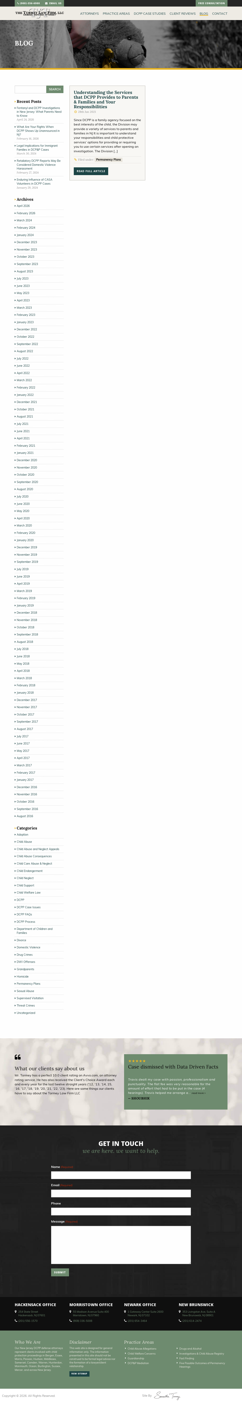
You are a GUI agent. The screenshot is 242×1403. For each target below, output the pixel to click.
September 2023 (27, 264)
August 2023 (25, 271)
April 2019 (23, 583)
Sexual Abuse (25, 991)
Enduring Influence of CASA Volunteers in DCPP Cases (34, 181)
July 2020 (22, 496)
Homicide (23, 976)
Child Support (25, 885)
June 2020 (23, 504)
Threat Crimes (26, 1005)
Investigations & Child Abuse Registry (201, 1353)
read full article (91, 171)
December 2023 (27, 242)
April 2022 (23, 373)
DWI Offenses (26, 962)
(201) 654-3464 (137, 1320)
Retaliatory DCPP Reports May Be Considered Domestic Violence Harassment (39, 164)
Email (62, 1185)
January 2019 (25, 605)
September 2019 (27, 562)
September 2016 (27, 809)
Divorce (21, 940)
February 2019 (26, 598)
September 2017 (27, 721)
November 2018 (27, 620)
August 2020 (25, 489)
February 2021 (26, 445)
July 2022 (22, 358)
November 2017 (27, 707)
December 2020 (27, 460)
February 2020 (26, 533)
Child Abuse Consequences (34, 856)
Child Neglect (25, 878)
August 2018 (25, 642)
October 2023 (25, 256)
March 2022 (24, 380)
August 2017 (25, 729)
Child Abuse (24, 842)
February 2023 (26, 315)
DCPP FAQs (24, 914)
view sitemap (79, 1374)
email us (53, 4)
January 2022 (25, 395)
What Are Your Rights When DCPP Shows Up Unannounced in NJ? (38, 130)
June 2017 (23, 743)
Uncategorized (26, 1013)
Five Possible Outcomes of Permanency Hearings (202, 1365)
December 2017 (27, 700)
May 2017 (23, 751)
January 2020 (25, 540)
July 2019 (22, 569)
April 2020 (23, 518)
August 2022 (25, 351)
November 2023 (27, 249)
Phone (56, 1203)
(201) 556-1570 (28, 1320)
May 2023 (23, 293)
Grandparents (25, 969)
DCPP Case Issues (29, 907)
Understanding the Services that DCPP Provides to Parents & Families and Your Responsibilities (106, 100)
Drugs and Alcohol (190, 1348)
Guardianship (136, 1358)
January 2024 (25, 235)
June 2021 (23, 431)
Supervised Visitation (30, 998)
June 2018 (23, 656)
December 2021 (27, 402)
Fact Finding (186, 1358)
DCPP (20, 900)
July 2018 (22, 649)
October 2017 (25, 714)
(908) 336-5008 (82, 1320)
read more (199, 1093)
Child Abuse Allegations (142, 1348)
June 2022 (23, 365)
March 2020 (24, 525)
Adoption (22, 834)
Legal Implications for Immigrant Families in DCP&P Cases (37, 147)
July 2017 (22, 736)
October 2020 (25, 474)
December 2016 (27, 787)
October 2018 (25, 627)
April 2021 (23, 438)
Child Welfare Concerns (142, 1353)
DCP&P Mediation (138, 1363)
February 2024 (26, 227)
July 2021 (22, 424)
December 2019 (27, 547)
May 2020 (23, 511)
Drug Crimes (25, 955)
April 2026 (23, 206)
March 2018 (24, 678)
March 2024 (24, 220)
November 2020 (27, 467)
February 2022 (26, 387)
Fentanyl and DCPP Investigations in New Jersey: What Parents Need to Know (39, 112)
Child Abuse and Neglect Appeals (38, 849)
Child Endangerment (30, 871)
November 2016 (27, 794)
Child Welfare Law (29, 892)
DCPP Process (26, 922)
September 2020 (27, 482)
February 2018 (26, 685)
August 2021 (25, 416)
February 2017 (26, 772)
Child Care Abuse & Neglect (34, 863)
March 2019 (24, 591)
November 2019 (27, 554)
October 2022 (25, 336)
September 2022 (27, 344)
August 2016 (25, 816)
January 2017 (25, 780)
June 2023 (23, 286)
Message (64, 1221)
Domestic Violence (28, 947)
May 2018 (23, 663)
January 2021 (25, 453)
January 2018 (25, 692)
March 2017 (24, 765)
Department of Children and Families (34, 931)
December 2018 (27, 612)
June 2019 (23, 576)
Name (62, 1167)
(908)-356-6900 (28, 4)
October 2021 (25, 409)
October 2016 (25, 801)
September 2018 (27, 634)
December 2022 (27, 329)
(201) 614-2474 (192, 1320)
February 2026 (26, 213)
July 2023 (22, 278)
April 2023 (23, 300)
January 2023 (25, 322)
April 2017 (23, 758)
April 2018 (23, 671)
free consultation (211, 4)
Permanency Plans (108, 159)
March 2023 (24, 308)
